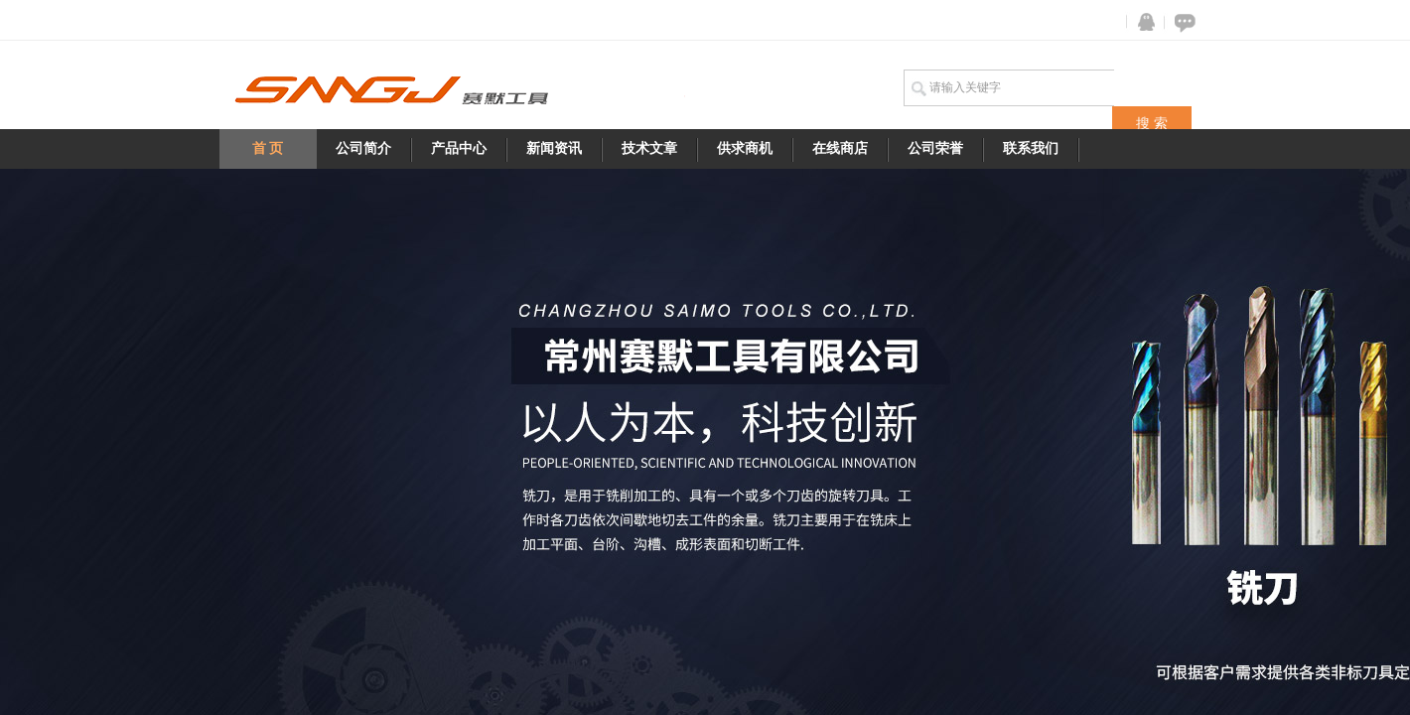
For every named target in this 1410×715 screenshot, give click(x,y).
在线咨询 (1181, 22)
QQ (1142, 22)
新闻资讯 (554, 148)
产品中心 (459, 148)
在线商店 (840, 148)
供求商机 (745, 148)
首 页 (268, 148)
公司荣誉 (935, 148)
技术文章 (649, 148)
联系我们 (1030, 148)
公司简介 (363, 148)
